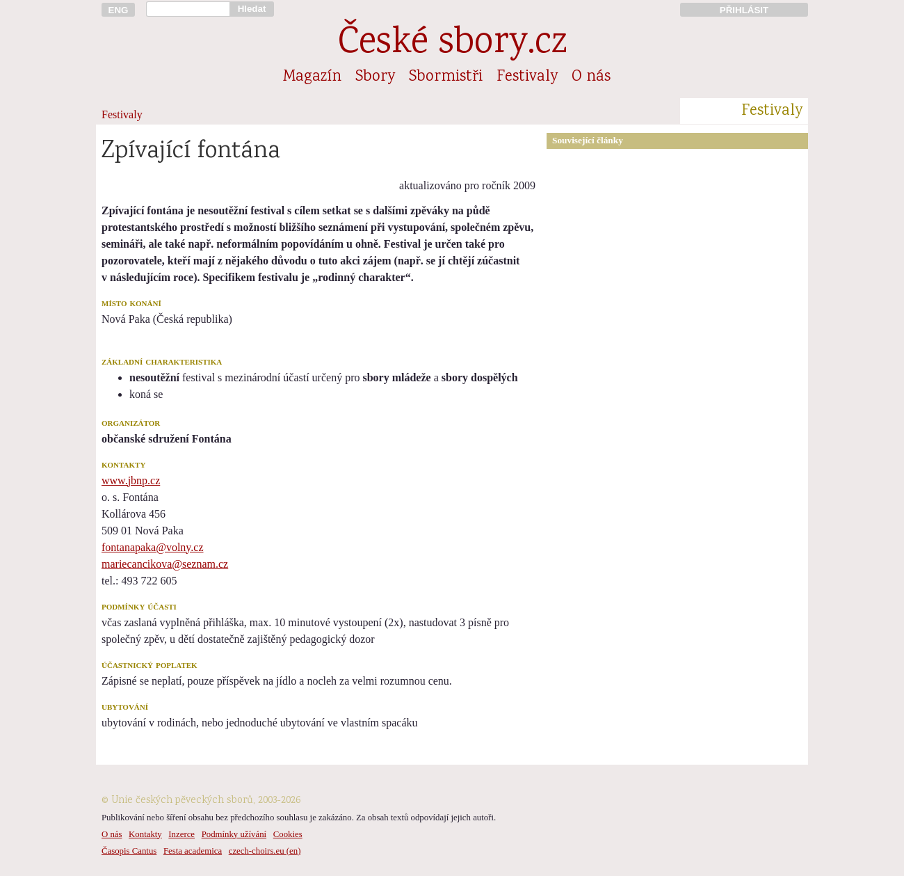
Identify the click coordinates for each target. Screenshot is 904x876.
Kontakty (145, 834)
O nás (591, 77)
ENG (118, 10)
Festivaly (527, 77)
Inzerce (181, 834)
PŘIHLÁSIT (744, 10)
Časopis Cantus (129, 851)
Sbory (375, 77)
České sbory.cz (452, 44)
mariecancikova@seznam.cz (165, 564)
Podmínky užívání (234, 834)
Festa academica (192, 851)
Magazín (312, 77)
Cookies (287, 834)
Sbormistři (446, 77)
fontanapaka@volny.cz (153, 547)
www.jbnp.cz (131, 480)
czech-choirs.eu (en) (265, 851)
